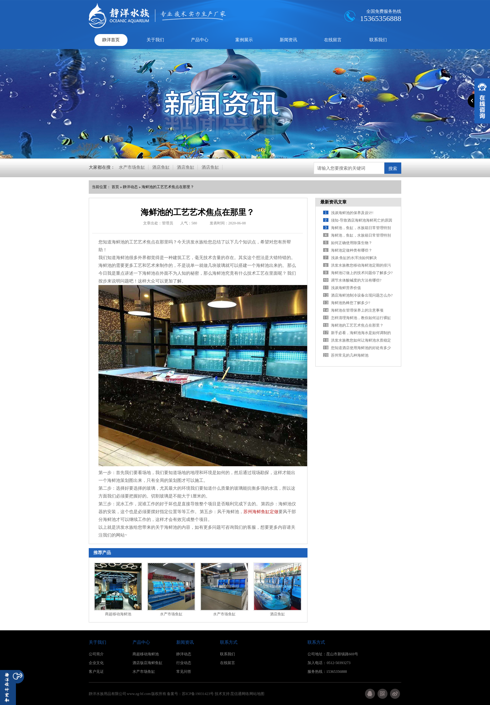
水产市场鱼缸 (132, 167)
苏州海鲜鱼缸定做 (260, 511)
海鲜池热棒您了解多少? (350, 303)
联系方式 (229, 642)
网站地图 (256, 694)
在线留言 (333, 40)
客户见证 (96, 671)
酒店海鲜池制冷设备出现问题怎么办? (361, 295)
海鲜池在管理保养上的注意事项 (357, 310)
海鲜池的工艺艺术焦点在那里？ (168, 187)
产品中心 (199, 40)
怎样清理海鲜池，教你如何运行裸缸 (361, 318)
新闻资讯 (288, 40)
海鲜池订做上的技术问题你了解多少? (361, 273)
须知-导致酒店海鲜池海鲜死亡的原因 (361, 220)
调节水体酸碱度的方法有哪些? (356, 280)
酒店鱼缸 (161, 167)
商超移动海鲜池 (118, 614)
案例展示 (244, 40)
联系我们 (378, 40)
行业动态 (183, 663)
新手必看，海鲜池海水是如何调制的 (361, 333)
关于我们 (155, 40)
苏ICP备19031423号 (198, 694)
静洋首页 (111, 40)
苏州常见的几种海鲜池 (349, 355)
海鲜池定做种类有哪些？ (351, 250)
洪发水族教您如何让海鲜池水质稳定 (361, 340)
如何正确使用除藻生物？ (351, 243)
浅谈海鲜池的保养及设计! (352, 213)
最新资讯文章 (333, 202)
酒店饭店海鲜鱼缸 (147, 663)
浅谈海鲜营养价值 (346, 288)
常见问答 (183, 671)
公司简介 (96, 654)
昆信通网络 (239, 694)
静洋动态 (130, 187)
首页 (115, 187)
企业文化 (96, 663)
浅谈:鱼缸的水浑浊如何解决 (354, 258)
